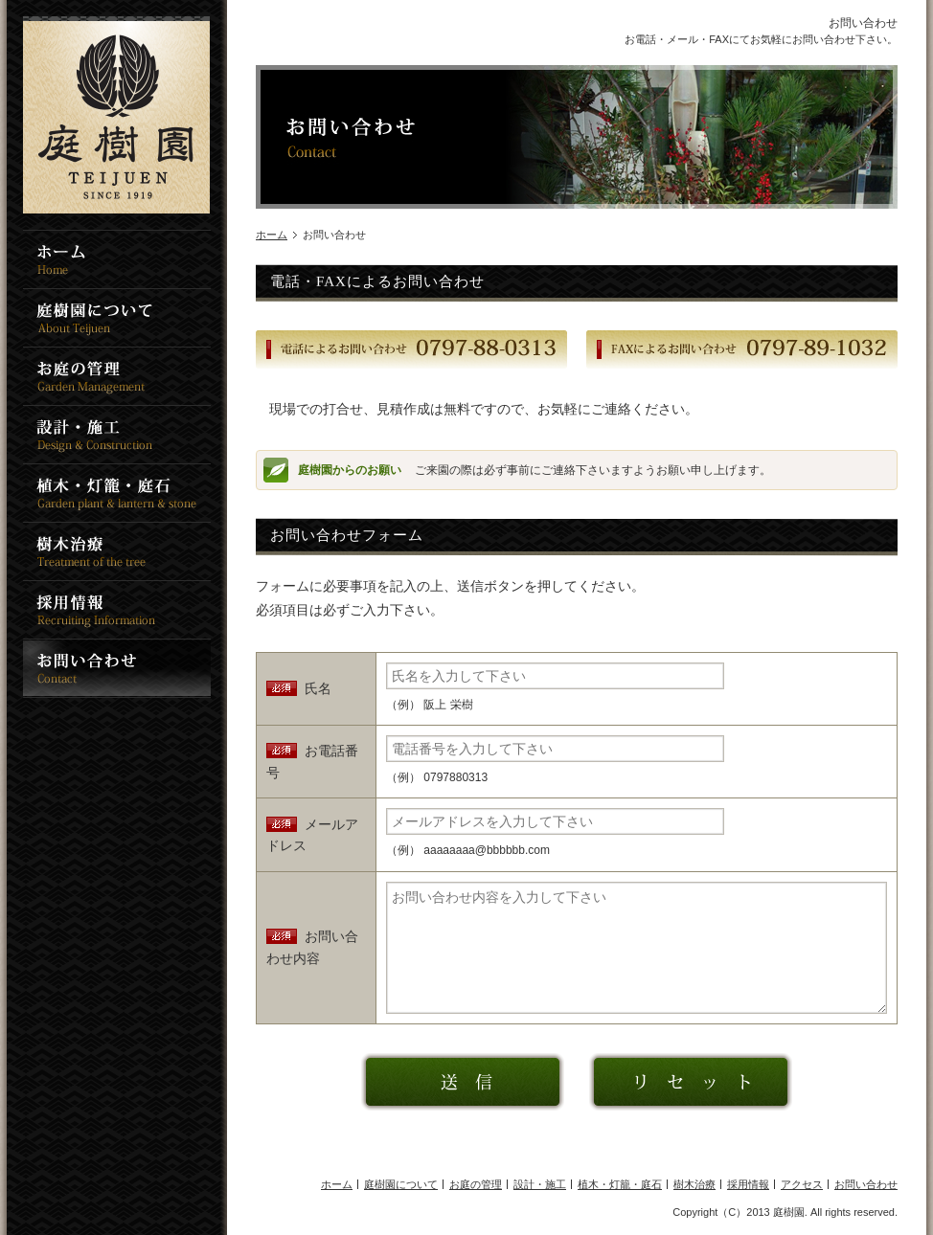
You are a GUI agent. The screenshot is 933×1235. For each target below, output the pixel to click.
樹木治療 (694, 1184)
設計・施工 (539, 1184)
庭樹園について (401, 1184)
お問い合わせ (866, 1184)
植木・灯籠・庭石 (620, 1184)
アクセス (802, 1184)
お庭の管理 (475, 1184)
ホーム (271, 234)
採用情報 (748, 1184)
